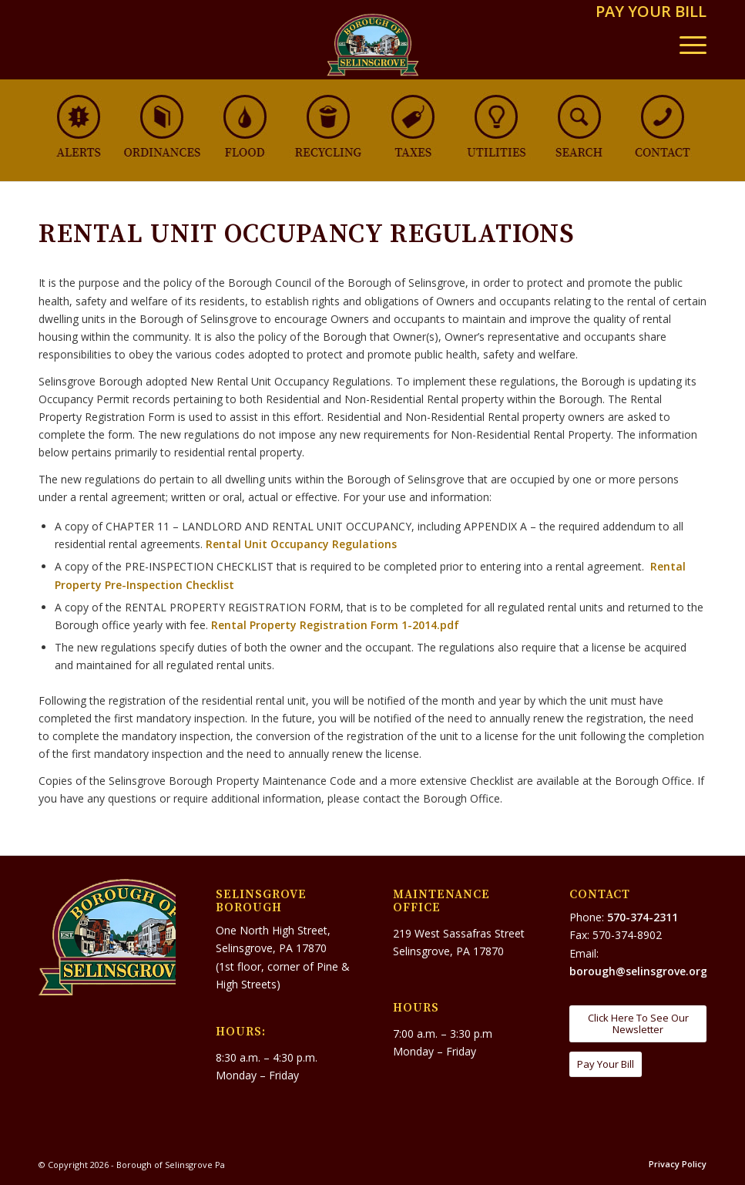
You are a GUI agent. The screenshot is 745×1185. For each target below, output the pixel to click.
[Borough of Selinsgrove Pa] (372, 44)
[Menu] (685, 44)
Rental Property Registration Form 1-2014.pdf (335, 625)
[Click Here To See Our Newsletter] (637, 1023)
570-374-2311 (642, 917)
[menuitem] (647, 13)
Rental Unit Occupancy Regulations (301, 544)
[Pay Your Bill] (605, 1064)
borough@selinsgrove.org (638, 971)
